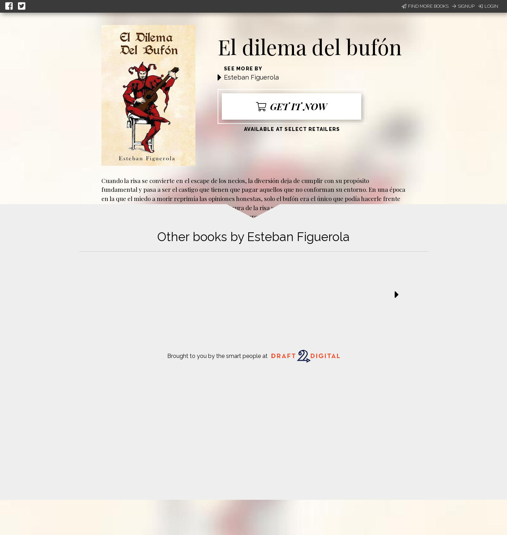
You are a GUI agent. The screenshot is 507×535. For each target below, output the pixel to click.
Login (488, 6)
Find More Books (425, 6)
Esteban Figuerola (251, 77)
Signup (463, 6)
